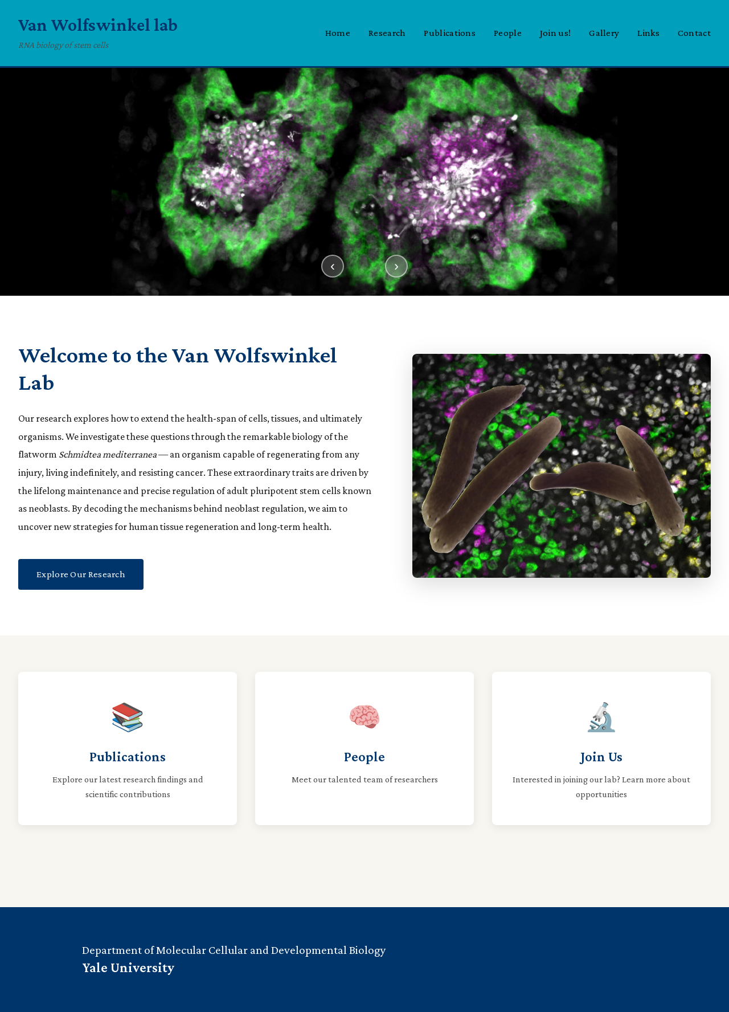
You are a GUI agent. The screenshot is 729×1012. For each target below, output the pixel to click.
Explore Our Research (80, 574)
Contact (694, 32)
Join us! (555, 32)
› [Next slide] (396, 266)
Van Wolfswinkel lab (98, 24)
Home (337, 32)
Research (387, 32)
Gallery (604, 32)
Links (648, 32)
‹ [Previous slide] (332, 266)
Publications (450, 32)
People (508, 32)
